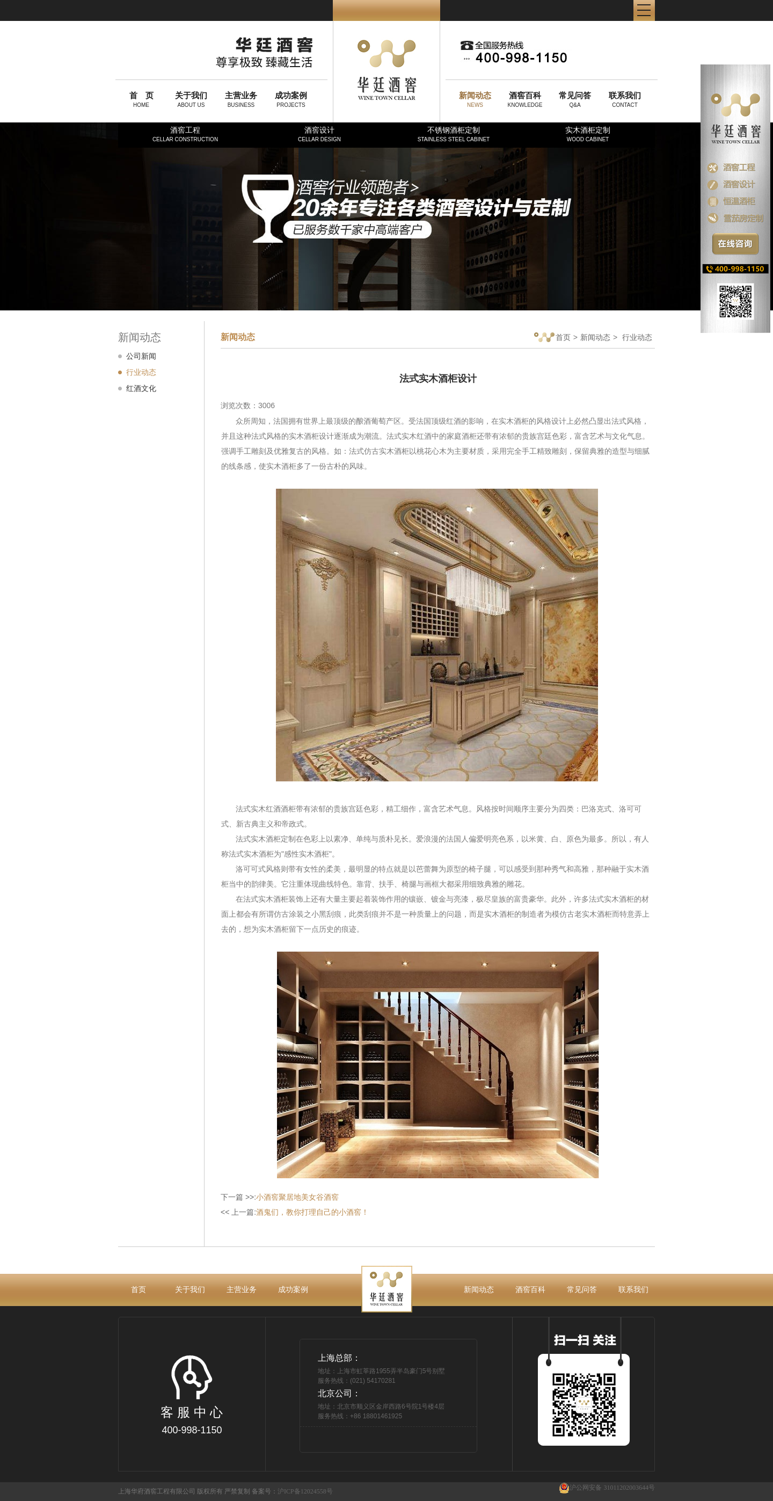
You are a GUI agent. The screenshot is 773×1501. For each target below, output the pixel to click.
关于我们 (190, 1289)
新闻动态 (595, 337)
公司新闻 (141, 356)
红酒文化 (141, 388)
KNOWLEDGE (525, 99)
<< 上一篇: (295, 1212)
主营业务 (242, 1289)
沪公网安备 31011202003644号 (607, 1488)
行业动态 (141, 372)
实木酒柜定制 (587, 134)
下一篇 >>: (280, 1197)
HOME (141, 99)
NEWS (475, 99)
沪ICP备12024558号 (305, 1491)
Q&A (575, 99)
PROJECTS (291, 99)
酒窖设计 (319, 134)
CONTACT (624, 99)
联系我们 (633, 1289)
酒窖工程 (185, 134)
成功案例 (293, 1289)
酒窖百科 (530, 1289)
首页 (552, 338)
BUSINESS (241, 99)
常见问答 (582, 1289)
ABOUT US (191, 99)
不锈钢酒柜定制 (454, 134)
